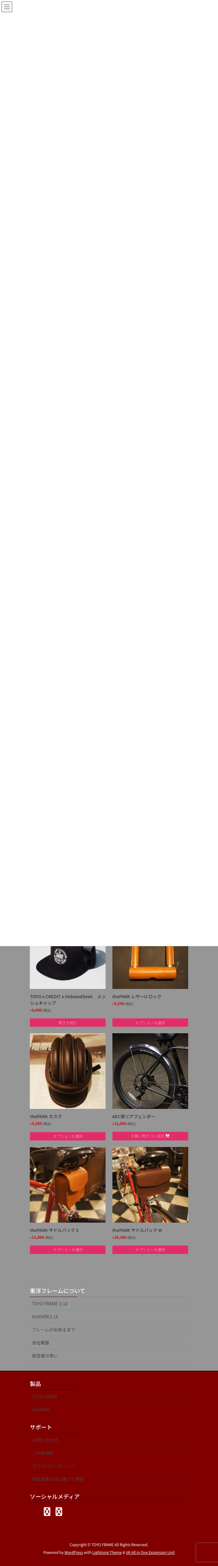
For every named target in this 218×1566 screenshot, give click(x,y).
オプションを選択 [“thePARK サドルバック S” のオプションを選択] (68, 1249)
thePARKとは (45, 1316)
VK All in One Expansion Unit (150, 1552)
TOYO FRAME (45, 1396)
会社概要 (40, 1342)
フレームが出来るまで (53, 1329)
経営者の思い (45, 1355)
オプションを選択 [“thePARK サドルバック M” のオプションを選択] (150, 1249)
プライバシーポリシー (53, 1466)
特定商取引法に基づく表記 (58, 1479)
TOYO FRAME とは (50, 1303)
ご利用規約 (43, 1453)
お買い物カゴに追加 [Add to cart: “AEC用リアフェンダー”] (147, 1135)
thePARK (40, 1409)
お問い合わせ (45, 1440)
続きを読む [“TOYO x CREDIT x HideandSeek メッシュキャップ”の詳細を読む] (67, 1022)
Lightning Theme (107, 1552)
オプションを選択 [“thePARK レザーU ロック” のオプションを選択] (150, 1022)
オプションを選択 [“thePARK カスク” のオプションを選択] (68, 1136)
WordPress (74, 1552)
